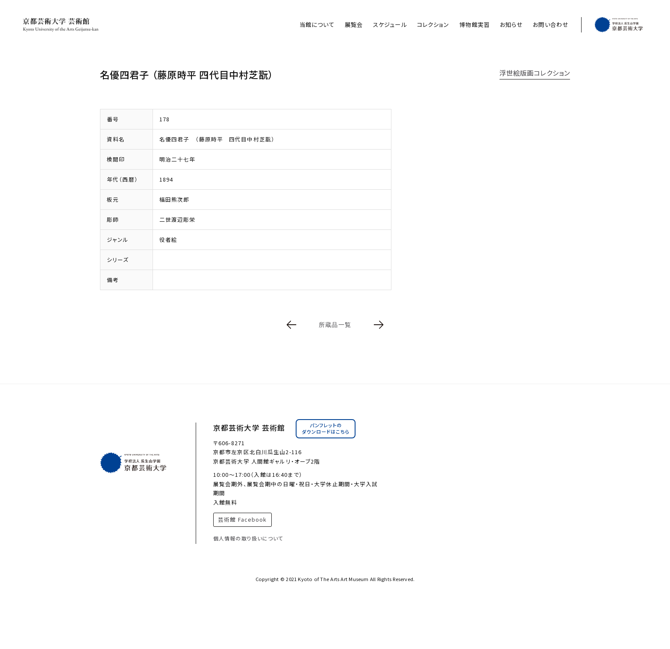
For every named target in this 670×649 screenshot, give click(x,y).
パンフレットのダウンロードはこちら (326, 428)
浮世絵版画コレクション (535, 72)
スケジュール (390, 25)
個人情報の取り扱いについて (248, 538)
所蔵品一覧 (335, 324)
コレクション (433, 25)
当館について (317, 25)
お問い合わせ (550, 25)
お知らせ (511, 25)
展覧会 (354, 25)
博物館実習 (474, 25)
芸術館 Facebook (242, 519)
